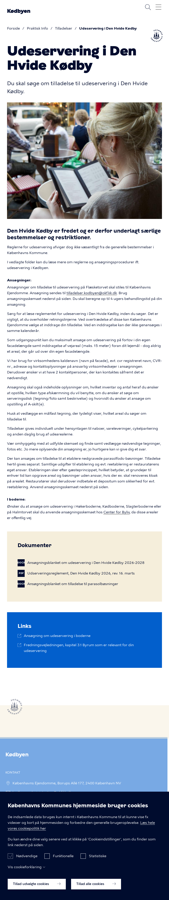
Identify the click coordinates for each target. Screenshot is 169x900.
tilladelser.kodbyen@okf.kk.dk (91, 293)
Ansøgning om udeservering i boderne (57, 636)
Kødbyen (18, 11)
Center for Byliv (116, 512)
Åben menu (158, 7)
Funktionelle (63, 860)
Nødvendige (26, 860)
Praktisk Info (37, 28)
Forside (13, 28)
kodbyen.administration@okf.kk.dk (40, 792)
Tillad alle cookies (96, 888)
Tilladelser (63, 28)
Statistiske (97, 860)
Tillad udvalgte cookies (37, 888)
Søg (148, 7)
